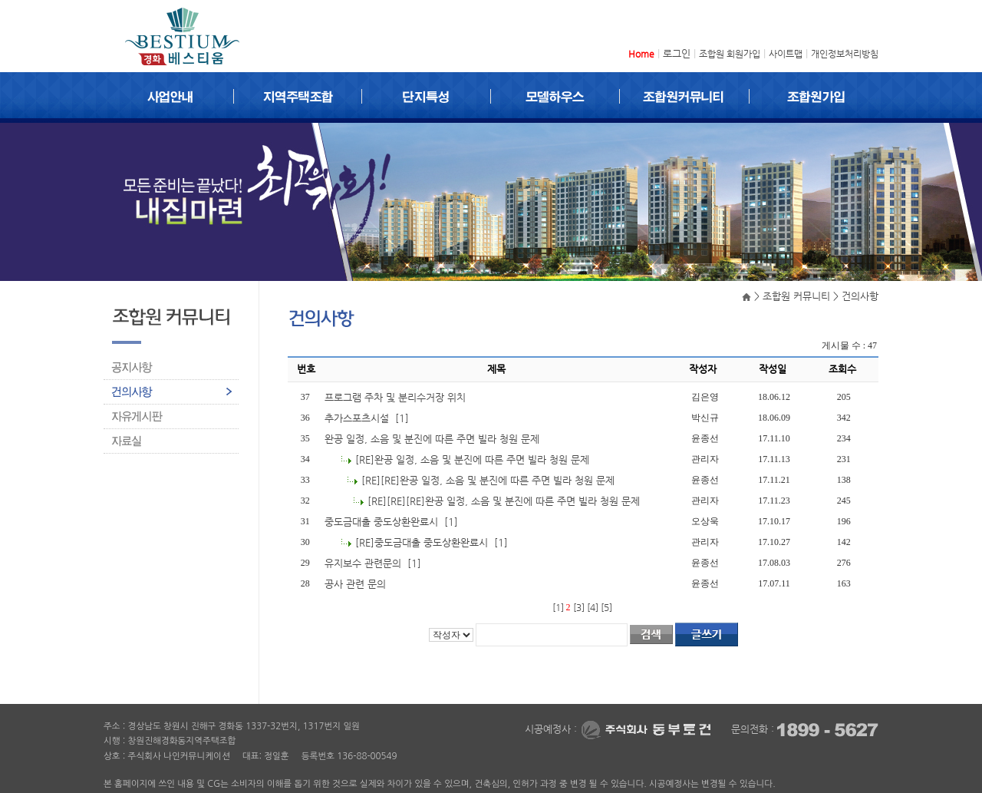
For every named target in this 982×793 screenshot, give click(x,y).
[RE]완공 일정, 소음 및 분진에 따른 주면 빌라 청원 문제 (473, 459)
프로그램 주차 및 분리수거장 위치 (397, 397)
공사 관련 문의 (357, 584)
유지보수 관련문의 (364, 563)
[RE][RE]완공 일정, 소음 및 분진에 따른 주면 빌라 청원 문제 (489, 480)
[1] (558, 607)
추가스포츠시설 (358, 418)
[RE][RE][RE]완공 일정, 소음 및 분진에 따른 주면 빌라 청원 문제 (505, 501)
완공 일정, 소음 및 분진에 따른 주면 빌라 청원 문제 (433, 438)
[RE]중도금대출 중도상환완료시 (423, 542)
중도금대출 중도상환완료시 (383, 521)
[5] (606, 607)
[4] (592, 607)
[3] (579, 607)
